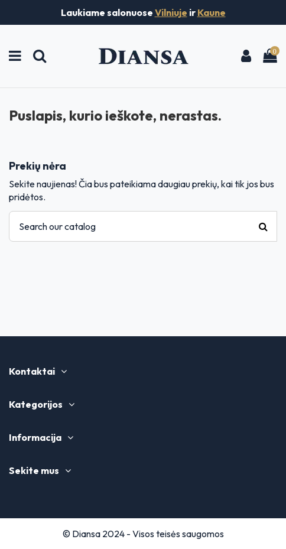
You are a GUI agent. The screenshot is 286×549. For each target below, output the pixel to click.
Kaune (211, 12)
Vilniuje (171, 12)
